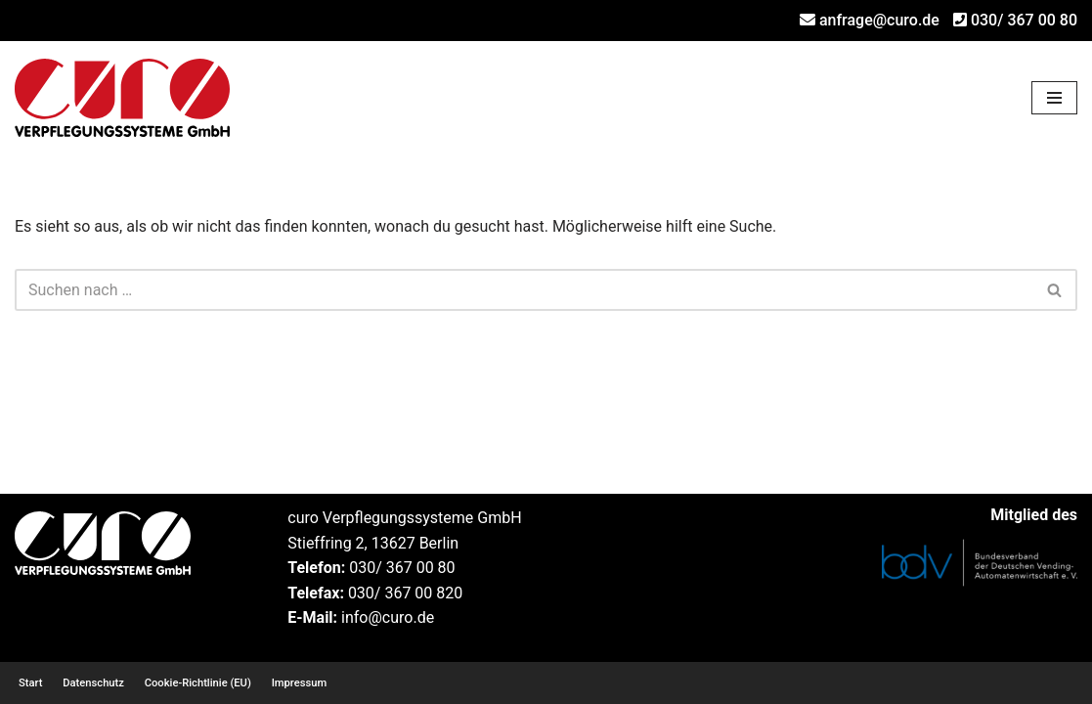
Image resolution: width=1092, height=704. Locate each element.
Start (30, 683)
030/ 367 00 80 (1024, 20)
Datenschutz (93, 683)
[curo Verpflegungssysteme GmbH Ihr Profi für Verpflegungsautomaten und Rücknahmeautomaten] (122, 98)
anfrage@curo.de (879, 20)
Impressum (300, 683)
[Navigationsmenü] (1054, 97)
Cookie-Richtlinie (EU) (198, 683)
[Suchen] (524, 290)
